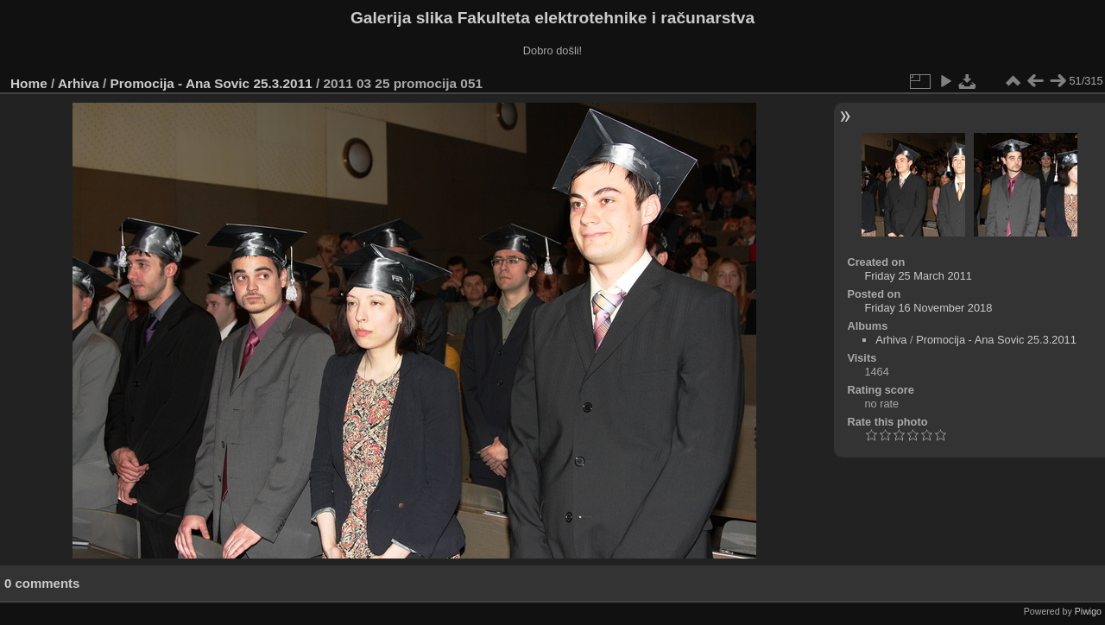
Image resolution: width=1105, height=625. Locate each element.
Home (28, 83)
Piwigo (1088, 611)
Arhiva (78, 83)
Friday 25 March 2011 (917, 275)
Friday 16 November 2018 (928, 307)
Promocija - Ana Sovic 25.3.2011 (211, 83)
